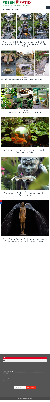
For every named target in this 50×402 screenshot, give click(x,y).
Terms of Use (5, 380)
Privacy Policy (6, 378)
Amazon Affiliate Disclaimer (9, 371)
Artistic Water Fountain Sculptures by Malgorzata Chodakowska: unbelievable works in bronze (25, 240)
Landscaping (25, 40)
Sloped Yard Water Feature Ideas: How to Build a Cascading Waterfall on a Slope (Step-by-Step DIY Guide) (24, 44)
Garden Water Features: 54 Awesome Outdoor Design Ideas (25, 194)
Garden (25, 148)
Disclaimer (5, 375)
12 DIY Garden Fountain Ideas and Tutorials (25, 112)
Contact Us (5, 366)
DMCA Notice (5, 373)
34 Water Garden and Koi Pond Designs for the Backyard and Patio (25, 151)
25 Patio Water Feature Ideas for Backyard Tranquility (25, 79)
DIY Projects (25, 110)
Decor (25, 237)
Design (25, 77)
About (4, 369)
